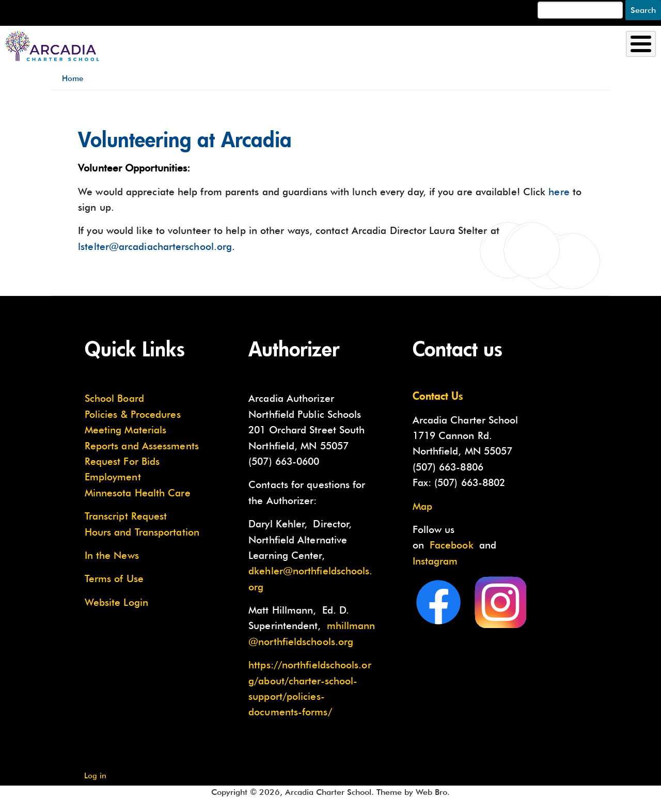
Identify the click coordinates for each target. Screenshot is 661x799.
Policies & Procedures (133, 414)
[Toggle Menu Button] (641, 44)
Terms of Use (114, 578)
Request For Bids (122, 461)
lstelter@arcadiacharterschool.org (155, 246)
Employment (113, 476)
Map (422, 506)
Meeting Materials (126, 429)
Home (72, 78)
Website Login (116, 602)
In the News (112, 555)
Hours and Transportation (142, 532)
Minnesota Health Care (138, 492)
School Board (114, 398)
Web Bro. (433, 792)
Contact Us (438, 395)
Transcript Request (126, 516)
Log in (95, 775)
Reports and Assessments (142, 445)
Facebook (452, 545)
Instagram (435, 561)
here (558, 191)
